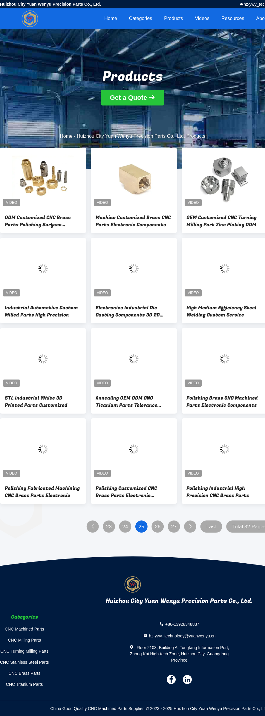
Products (173, 18)
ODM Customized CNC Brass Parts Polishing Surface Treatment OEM (38, 221)
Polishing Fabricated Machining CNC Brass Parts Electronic (42, 492)
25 (141, 527)
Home (110, 18)
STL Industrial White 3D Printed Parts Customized (36, 401)
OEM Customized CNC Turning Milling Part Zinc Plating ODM (221, 221)
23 (109, 527)
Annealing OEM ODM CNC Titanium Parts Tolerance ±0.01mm (126, 401)
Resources (232, 18)
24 (125, 527)
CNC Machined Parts (24, 629)
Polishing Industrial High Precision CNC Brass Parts (217, 492)
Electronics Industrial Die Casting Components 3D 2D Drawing (128, 311)
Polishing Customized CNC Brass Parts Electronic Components (126, 492)
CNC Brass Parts (24, 673)
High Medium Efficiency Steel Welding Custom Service (221, 311)
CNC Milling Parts (24, 640)
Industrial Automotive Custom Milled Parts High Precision (41, 311)
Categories (140, 18)
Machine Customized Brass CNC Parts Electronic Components (133, 221)
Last (211, 527)
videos (202, 18)
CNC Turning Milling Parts (24, 651)
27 (174, 527)
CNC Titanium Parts (24, 684)
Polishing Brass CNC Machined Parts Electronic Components (222, 401)
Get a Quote (128, 97)
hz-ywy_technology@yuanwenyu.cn (182, 636)
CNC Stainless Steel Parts (24, 662)
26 (157, 527)
